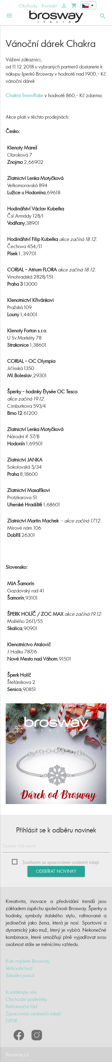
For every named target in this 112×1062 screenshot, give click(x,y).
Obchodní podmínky (26, 999)
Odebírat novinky (56, 871)
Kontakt (49, 6)
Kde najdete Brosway (28, 961)
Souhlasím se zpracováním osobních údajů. (61, 862)
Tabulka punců (20, 975)
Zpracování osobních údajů (33, 1013)
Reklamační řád (21, 1006)
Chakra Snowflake (24, 95)
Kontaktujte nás (21, 992)
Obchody (28, 6)
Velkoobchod (19, 968)
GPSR (11, 1020)
